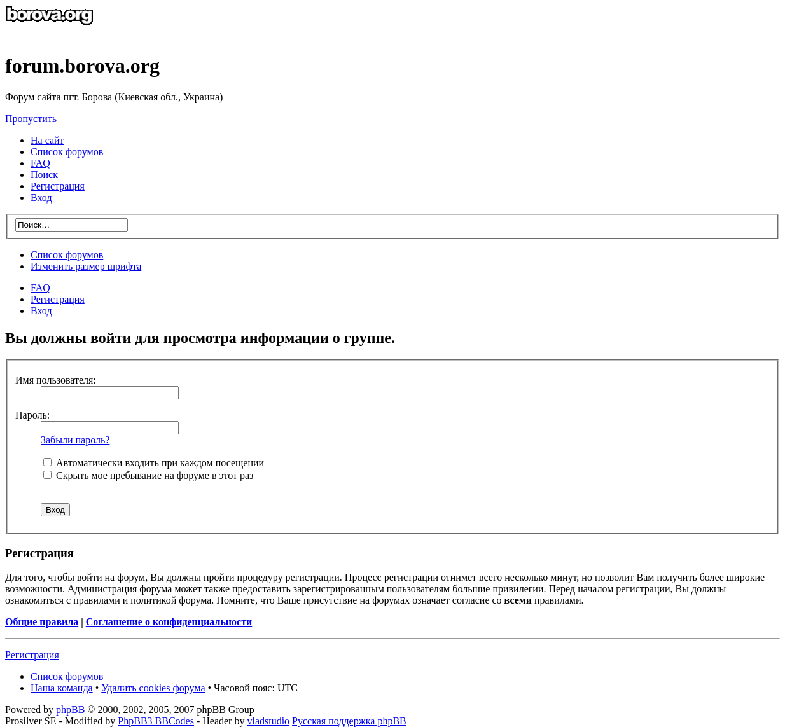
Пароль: (32, 415)
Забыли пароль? (75, 439)
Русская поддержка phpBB (349, 721)
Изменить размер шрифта (86, 266)
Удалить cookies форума (153, 687)
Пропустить (31, 118)
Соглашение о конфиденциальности (169, 621)
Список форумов (67, 254)
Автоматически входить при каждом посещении (153, 462)
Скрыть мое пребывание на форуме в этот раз (148, 475)
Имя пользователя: (55, 380)
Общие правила (41, 621)
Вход (41, 310)
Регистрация (58, 186)
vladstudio (268, 721)
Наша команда (62, 687)
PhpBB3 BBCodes (156, 721)
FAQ (40, 287)
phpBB (70, 709)
